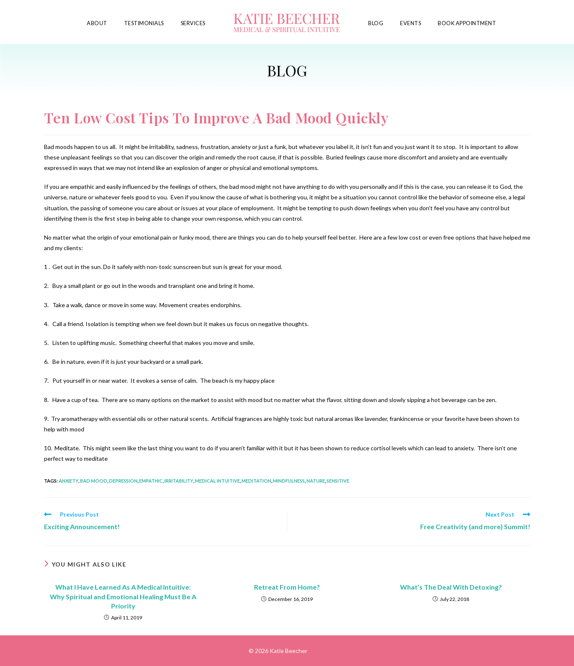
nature (315, 480)
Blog (375, 23)
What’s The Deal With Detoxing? (451, 587)
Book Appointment (467, 23)
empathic (151, 480)
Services (193, 23)
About (97, 23)
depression (123, 480)
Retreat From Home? (287, 587)
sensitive (338, 480)
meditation (256, 480)
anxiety (68, 480)
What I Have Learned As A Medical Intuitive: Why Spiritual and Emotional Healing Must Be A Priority (123, 596)
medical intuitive (217, 480)
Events (410, 23)
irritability (178, 480)
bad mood (93, 480)
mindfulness (289, 480)
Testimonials (144, 23)
